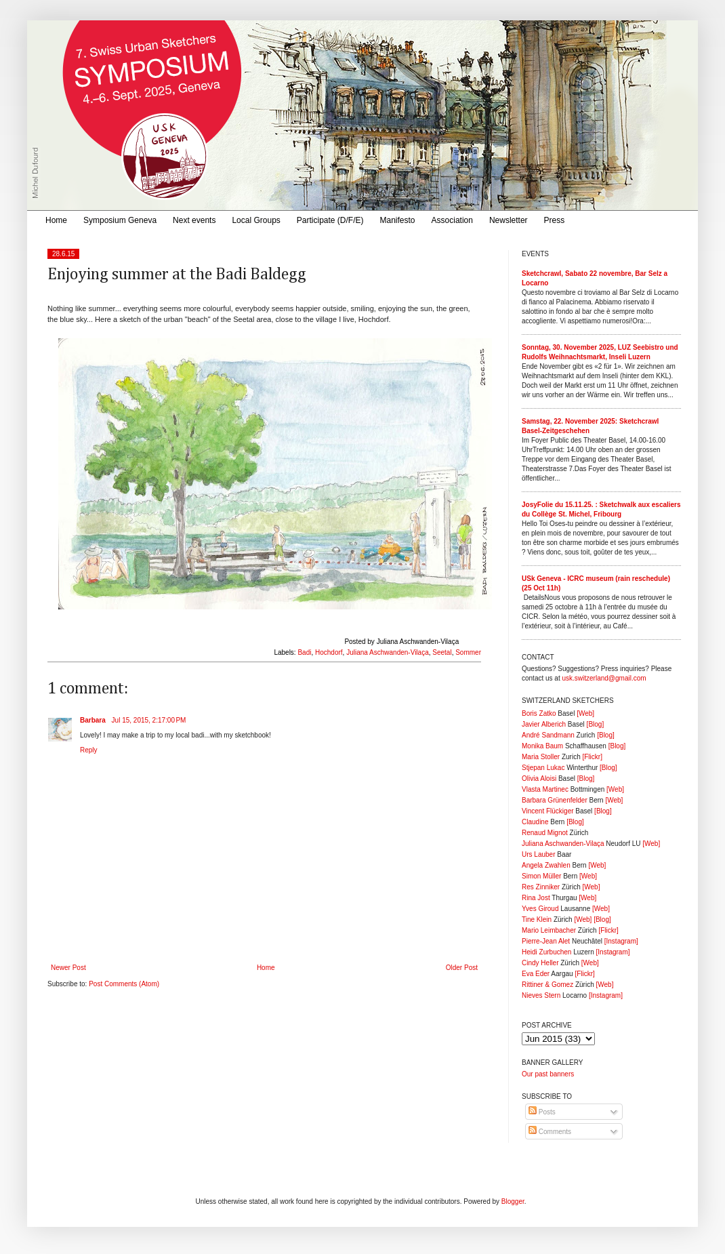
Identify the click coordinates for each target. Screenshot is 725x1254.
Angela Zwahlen (546, 865)
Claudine (535, 822)
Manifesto (397, 220)
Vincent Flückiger (548, 811)
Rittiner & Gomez (547, 984)
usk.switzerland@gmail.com (604, 678)
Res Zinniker (541, 887)
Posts (542, 1112)
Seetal (441, 652)
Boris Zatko (539, 713)
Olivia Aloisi (539, 778)
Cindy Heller (540, 963)
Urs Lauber (538, 854)
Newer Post (68, 967)
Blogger (512, 1201)
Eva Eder (536, 973)
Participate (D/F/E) (330, 220)
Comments (550, 1131)
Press (554, 220)
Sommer (468, 652)
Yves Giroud (540, 908)
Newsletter (508, 220)
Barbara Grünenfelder (554, 800)
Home (56, 220)
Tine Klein (537, 919)
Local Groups (256, 220)
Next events (194, 220)
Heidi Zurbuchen (546, 952)
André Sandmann (548, 735)
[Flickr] (592, 757)
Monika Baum (542, 746)
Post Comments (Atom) (124, 984)
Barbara (94, 720)
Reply (89, 750)
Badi (304, 652)
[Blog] (595, 724)
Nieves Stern (541, 995)
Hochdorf (329, 652)
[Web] (585, 713)
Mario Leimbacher (549, 930)
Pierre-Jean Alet (546, 941)
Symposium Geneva (120, 220)
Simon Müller (541, 876)
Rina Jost (536, 898)
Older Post (462, 967)
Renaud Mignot (545, 832)
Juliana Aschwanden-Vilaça (387, 652)
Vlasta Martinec (545, 789)
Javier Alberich (544, 724)
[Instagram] (621, 941)
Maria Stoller (541, 757)
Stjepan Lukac (543, 767)
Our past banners (548, 1074)
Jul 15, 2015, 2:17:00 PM (149, 720)
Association (452, 220)
